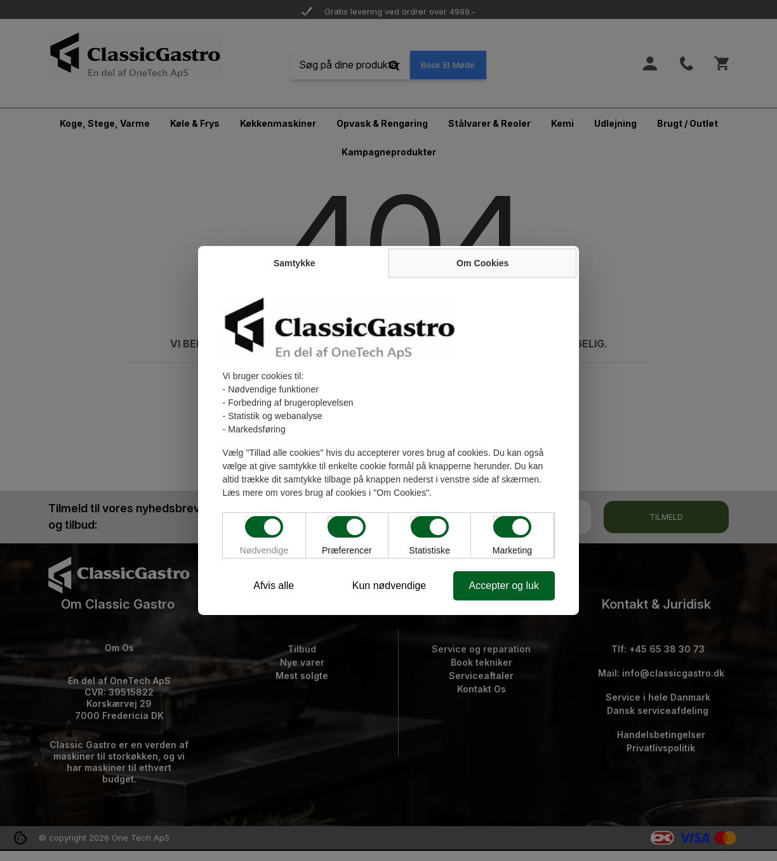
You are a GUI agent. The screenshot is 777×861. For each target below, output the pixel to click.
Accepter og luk (505, 585)
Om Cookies (484, 262)
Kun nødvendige (389, 585)
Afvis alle (272, 585)
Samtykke (293, 262)
